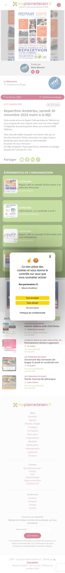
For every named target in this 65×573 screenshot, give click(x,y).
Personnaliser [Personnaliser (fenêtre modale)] (32, 307)
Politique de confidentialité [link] (32, 312)
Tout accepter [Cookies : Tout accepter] (32, 298)
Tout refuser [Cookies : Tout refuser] (32, 302)
